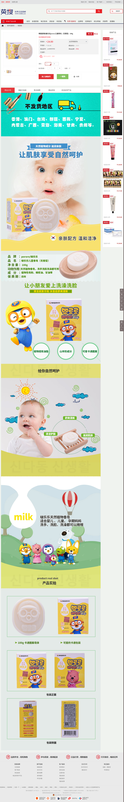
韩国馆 (20, 25)
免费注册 (15, 2)
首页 (28, 21)
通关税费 (39, 773)
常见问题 (39, 778)
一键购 (62, 76)
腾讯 (56, 787)
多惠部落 (35, 21)
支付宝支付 (84, 767)
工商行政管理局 (79, 787)
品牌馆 (80, 21)
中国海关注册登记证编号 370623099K (74, 790)
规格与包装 (22, 90)
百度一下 (16, 787)
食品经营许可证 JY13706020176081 (51, 790)
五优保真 (17, 767)
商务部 (71, 787)
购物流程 (39, 767)
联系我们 (109, 2)
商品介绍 (8, 90)
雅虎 (46, 787)
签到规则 (39, 775)
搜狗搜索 (30, 787)
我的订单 (84, 2)
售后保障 (37, 90)
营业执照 (17, 773)
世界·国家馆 (71, 21)
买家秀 (105, 21)
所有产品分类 (11, 21)
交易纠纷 (62, 773)
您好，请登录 (5, 2)
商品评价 (51, 90)
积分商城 (97, 21)
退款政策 (62, 775)
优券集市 (88, 21)
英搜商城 (2, 787)
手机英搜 (117, 2)
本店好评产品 (66, 90)
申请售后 (106, 770)
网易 (51, 787)
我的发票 (62, 781)
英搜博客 (9, 787)
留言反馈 (62, 770)
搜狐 (36, 787)
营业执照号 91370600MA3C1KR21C (72, 793)
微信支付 (84, 770)
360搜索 (24, 787)
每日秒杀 (44, 21)
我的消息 (91, 2)
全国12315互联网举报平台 (93, 787)
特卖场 (59, 21)
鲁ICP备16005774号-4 (92, 790)
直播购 (112, 21)
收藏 (77, 76)
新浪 (41, 787)
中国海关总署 (63, 787)
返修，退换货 (107, 767)
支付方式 (39, 770)
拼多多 (51, 21)
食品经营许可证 (17, 775)
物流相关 (62, 778)
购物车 (118, 11)
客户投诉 (17, 770)
